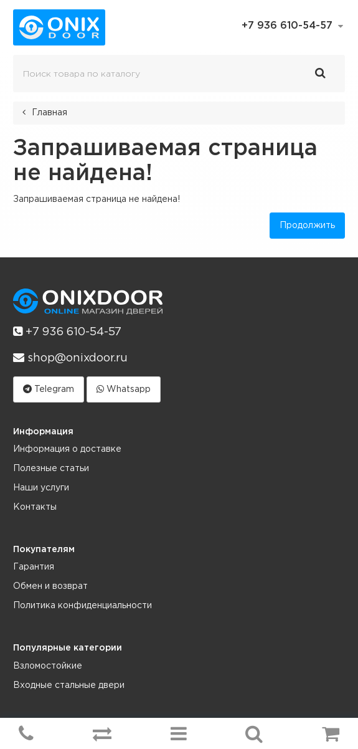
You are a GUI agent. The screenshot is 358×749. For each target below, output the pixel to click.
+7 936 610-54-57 (67, 331)
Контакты (35, 507)
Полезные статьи (51, 468)
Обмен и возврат (50, 586)
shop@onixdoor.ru (70, 357)
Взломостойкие (47, 666)
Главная (49, 113)
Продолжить (307, 225)
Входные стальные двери (69, 685)
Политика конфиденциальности (82, 605)
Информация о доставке (67, 449)
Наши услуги (41, 488)
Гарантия (33, 567)
